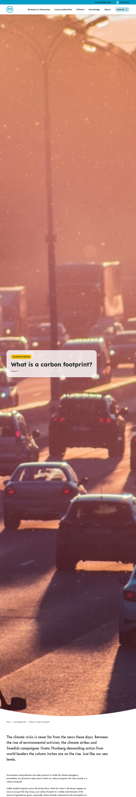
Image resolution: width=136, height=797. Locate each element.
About (107, 12)
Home (9, 727)
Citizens (80, 12)
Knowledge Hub (20, 727)
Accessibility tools (103, 2)
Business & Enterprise (39, 12)
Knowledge (94, 12)
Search (122, 12)
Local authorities (63, 12)
